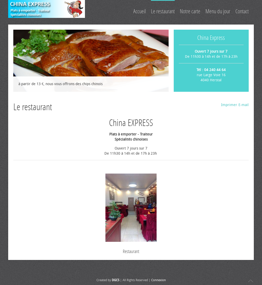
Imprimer (229, 105)
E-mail (243, 105)
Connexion (158, 280)
